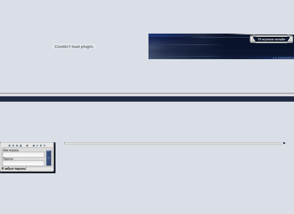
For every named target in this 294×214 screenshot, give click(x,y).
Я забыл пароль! (13, 168)
